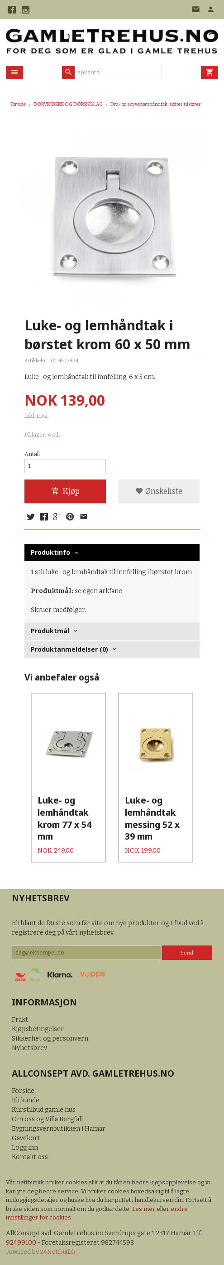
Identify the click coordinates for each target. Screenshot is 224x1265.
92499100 (21, 1243)
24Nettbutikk (58, 1251)
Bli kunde (25, 1100)
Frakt (20, 1019)
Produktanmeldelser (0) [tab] (69, 649)
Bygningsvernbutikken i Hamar (58, 1129)
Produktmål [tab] (50, 630)
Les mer (144, 1209)
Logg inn (25, 1147)
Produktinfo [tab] (50, 552)
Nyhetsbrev (29, 1048)
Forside (18, 104)
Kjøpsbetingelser (38, 1029)
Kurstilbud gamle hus (44, 1110)
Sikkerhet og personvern (50, 1038)
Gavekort (26, 1138)
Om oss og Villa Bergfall (47, 1119)
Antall (32, 454)
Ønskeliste (158, 491)
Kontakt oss (30, 1157)
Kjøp (65, 491)
